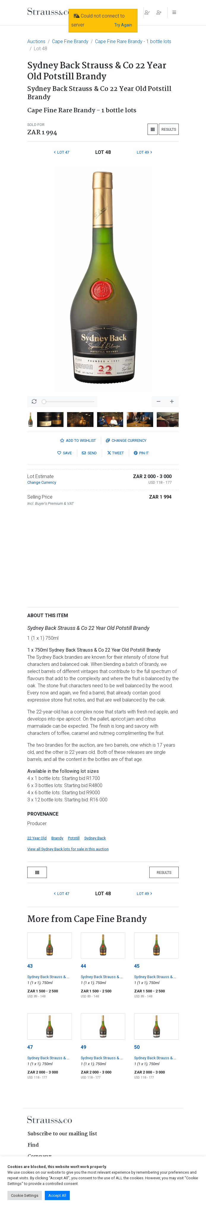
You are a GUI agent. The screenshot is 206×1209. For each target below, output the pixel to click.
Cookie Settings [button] (24, 1195)
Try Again (123, 25)
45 (137, 966)
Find (33, 1145)
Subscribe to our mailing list (62, 1134)
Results (168, 129)
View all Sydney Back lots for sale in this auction (68, 849)
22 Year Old (37, 838)
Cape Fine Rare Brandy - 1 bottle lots (133, 41)
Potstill (74, 838)
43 (30, 966)
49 (83, 1047)
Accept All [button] (57, 1195)
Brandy (57, 838)
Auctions (36, 41)
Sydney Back (95, 838)
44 (83, 966)
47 (30, 1047)
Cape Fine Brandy (70, 41)
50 (137, 1047)
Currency (126, 440)
